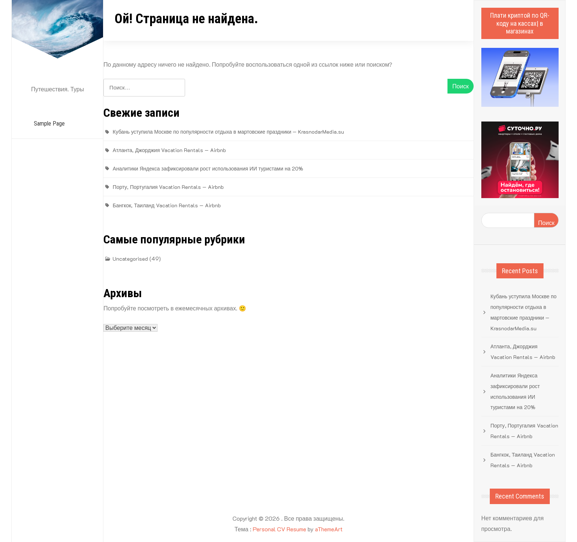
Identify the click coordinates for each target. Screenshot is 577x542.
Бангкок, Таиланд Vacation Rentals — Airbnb (166, 205)
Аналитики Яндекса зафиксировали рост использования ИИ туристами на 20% (208, 168)
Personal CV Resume (279, 529)
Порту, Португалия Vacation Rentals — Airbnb (168, 186)
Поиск (546, 222)
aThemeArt (329, 529)
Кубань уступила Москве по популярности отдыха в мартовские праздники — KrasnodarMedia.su (228, 131)
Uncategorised (130, 258)
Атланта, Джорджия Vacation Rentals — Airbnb (169, 150)
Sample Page (49, 123)
